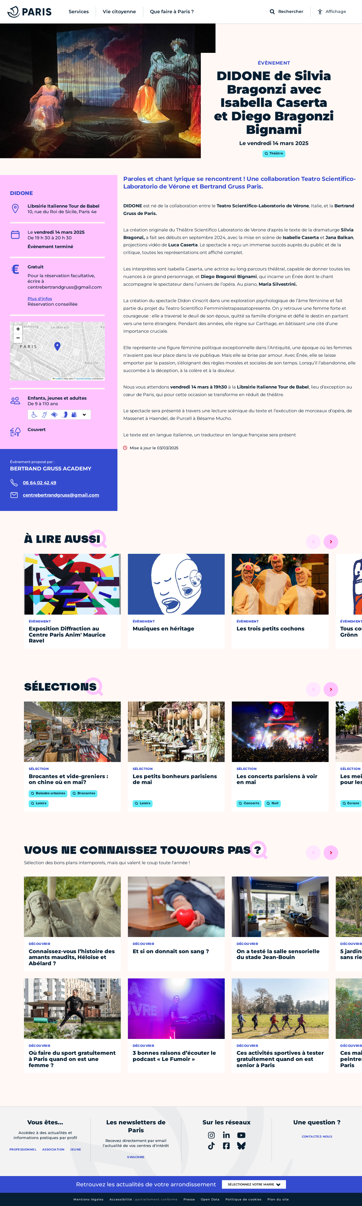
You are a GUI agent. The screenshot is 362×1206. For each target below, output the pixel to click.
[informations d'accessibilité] (59, 415)
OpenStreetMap (83, 378)
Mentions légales (88, 1199)
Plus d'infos (40, 298)
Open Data (210, 1199)
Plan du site (278, 1199)
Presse (189, 1199)
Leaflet (57, 378)
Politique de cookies (243, 1199)
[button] (57, 346)
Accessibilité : (144, 1199)
